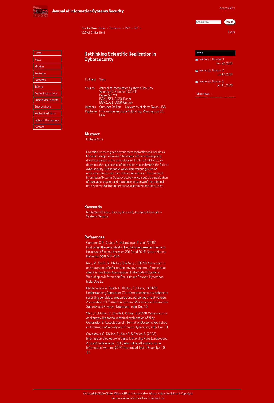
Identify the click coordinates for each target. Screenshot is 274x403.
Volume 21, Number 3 (214, 61)
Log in (231, 32)
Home (101, 28)
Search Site (195, 16)
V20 (127, 28)
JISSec (117, 393)
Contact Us (157, 398)
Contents (115, 28)
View (102, 79)
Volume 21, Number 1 (214, 83)
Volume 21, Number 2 (214, 73)
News (200, 53)
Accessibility (227, 8)
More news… (204, 93)
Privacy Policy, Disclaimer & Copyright (171, 393)
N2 (136, 28)
